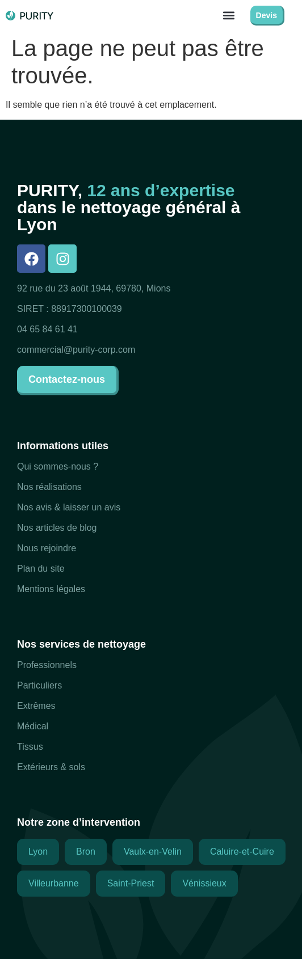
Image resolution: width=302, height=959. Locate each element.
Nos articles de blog (57, 528)
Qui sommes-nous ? (57, 466)
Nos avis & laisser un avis (68, 507)
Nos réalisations (49, 487)
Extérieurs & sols (51, 767)
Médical (32, 726)
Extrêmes (36, 706)
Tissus (30, 746)
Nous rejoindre (46, 548)
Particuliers (39, 685)
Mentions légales (51, 589)
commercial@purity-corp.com (76, 349)
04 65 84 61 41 (47, 329)
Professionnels (47, 665)
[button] (229, 15)
